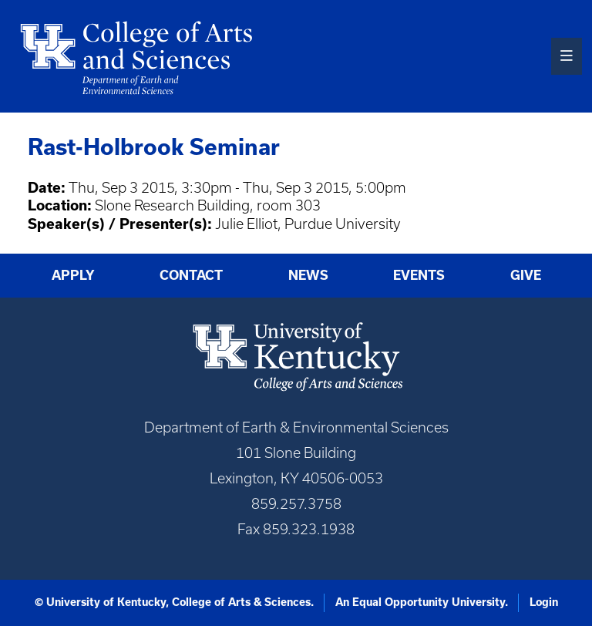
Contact (191, 275)
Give (525, 275)
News (308, 275)
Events (419, 275)
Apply (73, 275)
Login (544, 602)
